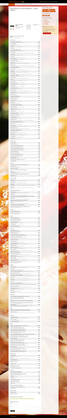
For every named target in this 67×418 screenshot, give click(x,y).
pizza (18, 24)
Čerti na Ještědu (46, 24)
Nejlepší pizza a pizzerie (46, 11)
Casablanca (45, 19)
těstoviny (17, 25)
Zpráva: (11, 406)
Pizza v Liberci (11, 4)
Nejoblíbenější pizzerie (52, 9)
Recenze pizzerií (25, 4)
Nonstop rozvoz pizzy (52, 11)
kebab (46, 15)
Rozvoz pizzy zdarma (45, 9)
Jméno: (11, 403)
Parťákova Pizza (46, 23)
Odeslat (12, 410)
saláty (22, 24)
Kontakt (30, 4)
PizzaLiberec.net (15, 2)
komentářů (18, 37)
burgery (44, 15)
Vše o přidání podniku (46, 33)
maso (16, 24)
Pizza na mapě (18, 4)
